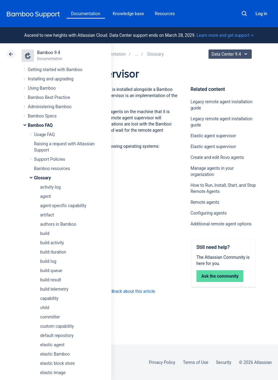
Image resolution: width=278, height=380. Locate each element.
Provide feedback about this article (122, 291)
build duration (53, 252)
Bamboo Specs (42, 115)
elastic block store (57, 363)
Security (223, 362)
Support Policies (49, 159)
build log (48, 261)
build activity (52, 242)
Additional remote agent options (221, 223)
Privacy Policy (162, 362)
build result (50, 279)
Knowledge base (128, 13)
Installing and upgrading (51, 78)
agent (45, 196)
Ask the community (220, 276)
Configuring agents (209, 213)
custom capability (57, 326)
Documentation (85, 13)
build (44, 233)
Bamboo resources (52, 168)
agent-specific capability (63, 205)
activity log (50, 187)
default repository (57, 335)
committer (50, 316)
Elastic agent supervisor (213, 135)
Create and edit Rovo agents (217, 157)
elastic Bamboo (55, 354)
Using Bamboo (42, 88)
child (44, 307)
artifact (47, 214)
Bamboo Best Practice (49, 97)
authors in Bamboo (58, 224)
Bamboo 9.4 (48, 52)
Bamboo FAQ (40, 125)
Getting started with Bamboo (55, 69)
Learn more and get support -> (225, 35)
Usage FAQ (44, 134)
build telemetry (54, 289)
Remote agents (205, 202)
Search (244, 14)
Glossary (42, 177)
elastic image (52, 372)
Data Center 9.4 (231, 54)
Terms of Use (195, 362)
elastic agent (52, 344)
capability (49, 298)
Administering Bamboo (49, 106)
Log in (261, 13)
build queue (51, 270)
